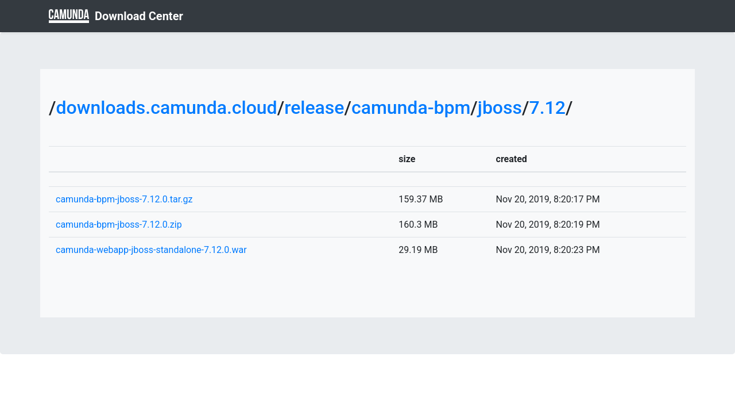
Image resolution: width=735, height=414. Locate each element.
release (314, 107)
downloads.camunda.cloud (166, 107)
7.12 (547, 107)
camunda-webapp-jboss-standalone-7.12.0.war (151, 249)
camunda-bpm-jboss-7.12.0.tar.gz (124, 199)
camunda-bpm (410, 107)
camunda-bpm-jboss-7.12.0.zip (119, 224)
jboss (500, 107)
